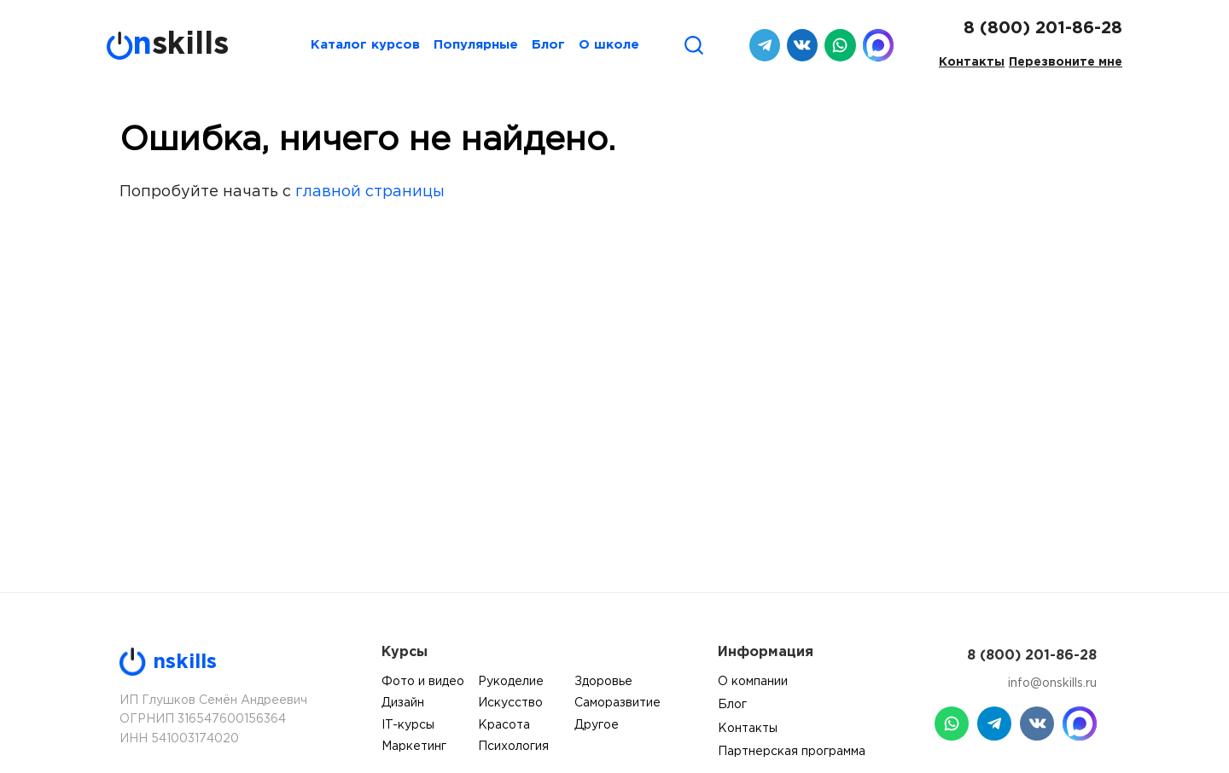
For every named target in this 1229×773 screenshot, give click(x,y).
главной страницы (370, 192)
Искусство (510, 703)
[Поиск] (693, 45)
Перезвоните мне (1065, 62)
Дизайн (403, 703)
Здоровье (603, 682)
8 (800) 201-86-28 (1043, 28)
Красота (504, 725)
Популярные (476, 44)
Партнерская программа (791, 752)
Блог (548, 44)
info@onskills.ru (1052, 683)
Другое (596, 725)
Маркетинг (414, 746)
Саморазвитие (617, 703)
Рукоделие (511, 682)
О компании (753, 682)
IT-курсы (408, 725)
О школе (609, 44)
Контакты (972, 62)
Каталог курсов (365, 44)
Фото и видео (423, 682)
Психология (513, 746)
